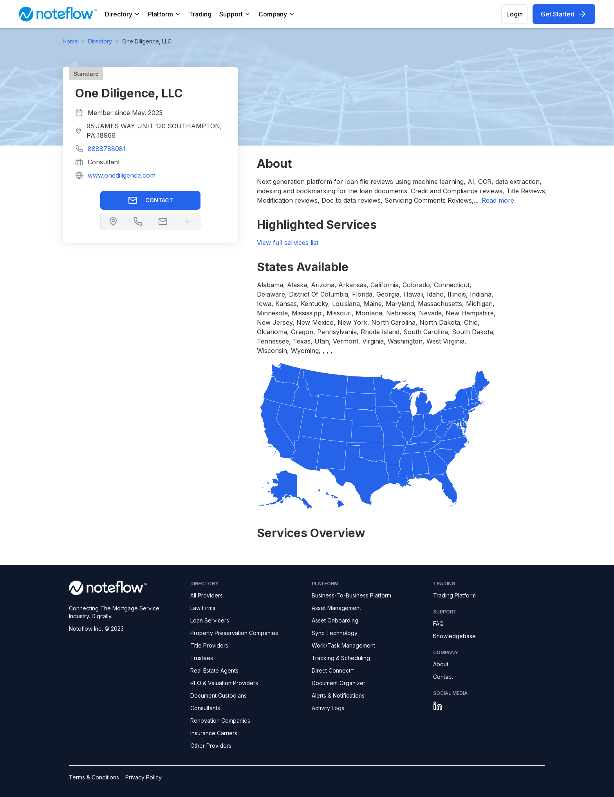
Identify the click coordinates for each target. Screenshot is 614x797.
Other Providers (210, 745)
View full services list (287, 242)
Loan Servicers (209, 620)
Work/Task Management (343, 645)
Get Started (564, 14)
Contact (150, 200)
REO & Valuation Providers (224, 683)
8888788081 (107, 149)
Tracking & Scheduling (341, 658)
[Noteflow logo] (125, 588)
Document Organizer (338, 683)
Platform (164, 14)
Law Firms (202, 607)
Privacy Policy (143, 777)
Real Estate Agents (214, 670)
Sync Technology (335, 633)
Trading (200, 14)
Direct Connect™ (333, 670)
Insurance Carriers (213, 733)
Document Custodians (218, 695)
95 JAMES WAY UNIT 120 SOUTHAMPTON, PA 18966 (154, 130)
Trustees (201, 658)
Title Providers (209, 645)
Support (235, 14)
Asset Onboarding (335, 620)
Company (276, 14)
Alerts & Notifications (338, 695)
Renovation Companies (220, 720)
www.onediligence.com (121, 175)
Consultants (205, 708)
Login (514, 14)
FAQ (438, 623)
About (440, 664)
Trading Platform (454, 595)
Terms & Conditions (94, 777)
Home (70, 41)
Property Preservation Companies (234, 633)
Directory (122, 14)
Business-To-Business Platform (351, 595)
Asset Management (336, 607)
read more (498, 200)
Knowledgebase (454, 636)
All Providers (206, 595)
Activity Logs (328, 708)
